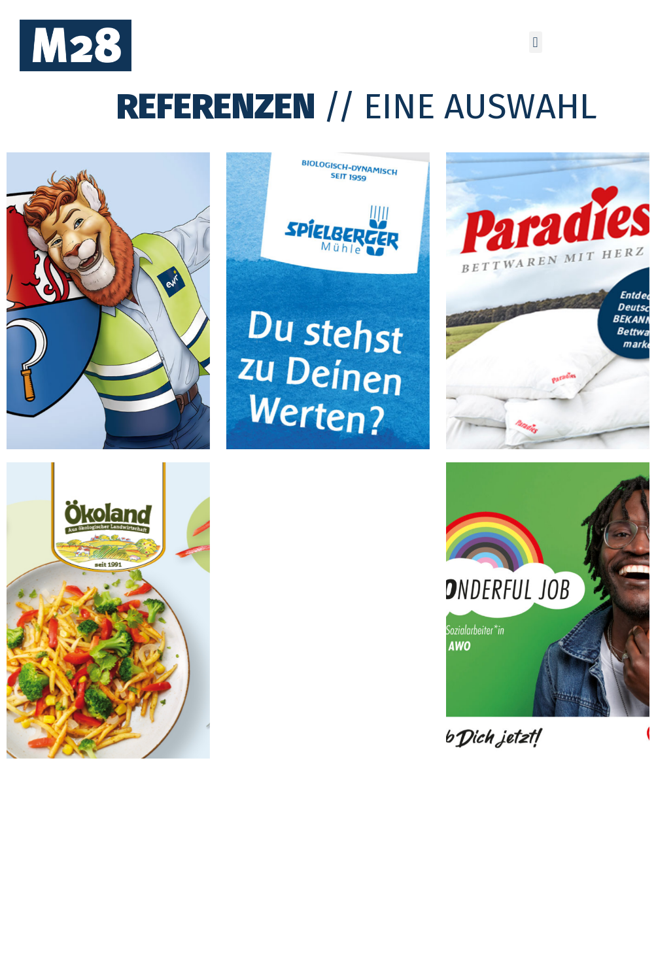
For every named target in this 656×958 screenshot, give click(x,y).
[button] (535, 42)
